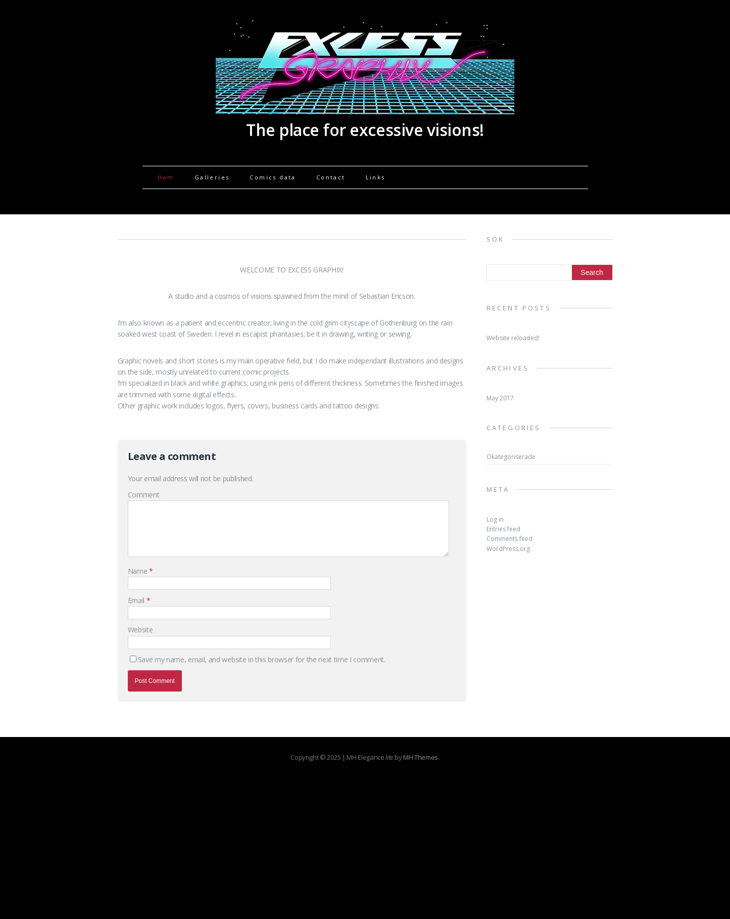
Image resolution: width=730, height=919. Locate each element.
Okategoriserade (511, 456)
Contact (331, 177)
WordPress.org (508, 548)
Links (375, 177)
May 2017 (500, 398)
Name (138, 571)
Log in (495, 519)
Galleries (212, 177)
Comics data (273, 177)
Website (140, 629)
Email (137, 600)
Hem (166, 177)
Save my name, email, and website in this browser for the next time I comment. (261, 659)
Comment (144, 494)
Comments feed (509, 538)
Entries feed (503, 529)
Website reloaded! (513, 338)
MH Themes (420, 757)
